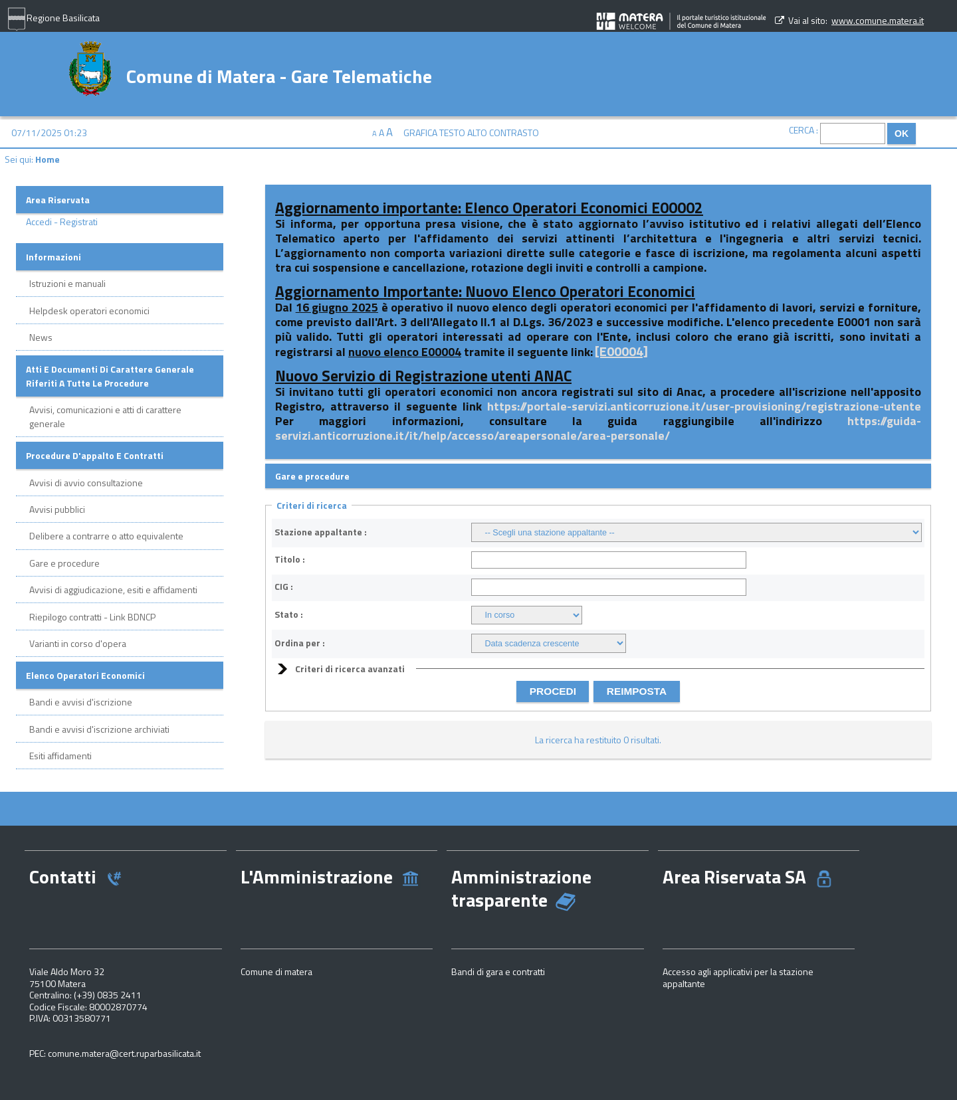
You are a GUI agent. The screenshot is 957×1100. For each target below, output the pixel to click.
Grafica (420, 132)
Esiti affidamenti (60, 756)
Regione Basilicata (53, 19)
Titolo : (289, 559)
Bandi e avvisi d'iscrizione (80, 702)
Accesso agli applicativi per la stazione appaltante (738, 977)
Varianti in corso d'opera (77, 643)
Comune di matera (276, 971)
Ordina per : (299, 643)
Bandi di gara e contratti (498, 971)
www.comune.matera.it (877, 20)
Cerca (801, 130)
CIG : (283, 587)
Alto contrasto (503, 132)
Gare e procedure (64, 563)
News (41, 337)
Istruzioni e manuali (67, 283)
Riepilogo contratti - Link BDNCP (92, 617)
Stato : (288, 614)
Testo (452, 132)
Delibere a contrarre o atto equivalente (106, 536)
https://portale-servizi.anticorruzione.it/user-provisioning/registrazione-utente (704, 406)
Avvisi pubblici (57, 509)
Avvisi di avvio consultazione (86, 483)
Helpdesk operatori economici (89, 311)
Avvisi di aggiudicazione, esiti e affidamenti (113, 589)
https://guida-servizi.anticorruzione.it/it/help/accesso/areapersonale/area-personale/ (598, 428)
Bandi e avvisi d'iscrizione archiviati (99, 729)
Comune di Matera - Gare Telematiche (279, 75)
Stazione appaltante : (320, 532)
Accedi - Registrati (62, 222)
